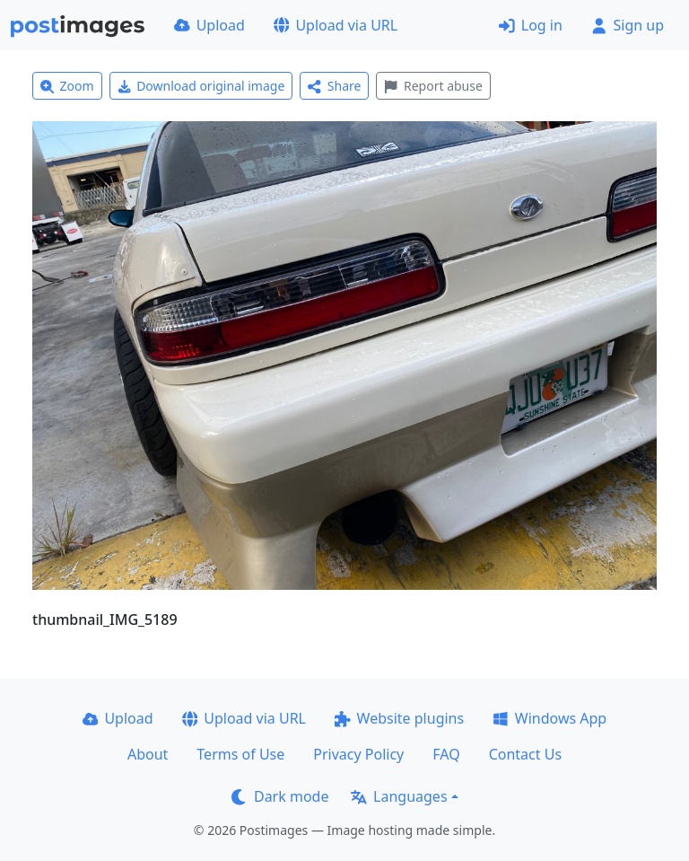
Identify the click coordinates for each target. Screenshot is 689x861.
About (147, 754)
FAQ (445, 754)
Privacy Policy (358, 754)
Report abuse (433, 85)
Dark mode (279, 796)
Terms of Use (240, 754)
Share (334, 85)
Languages (399, 796)
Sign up (627, 25)
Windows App (549, 718)
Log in (531, 25)
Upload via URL (335, 25)
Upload (209, 25)
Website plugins (399, 718)
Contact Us (525, 754)
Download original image (201, 85)
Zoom (67, 85)
